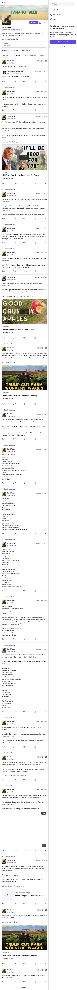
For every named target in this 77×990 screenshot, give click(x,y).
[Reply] (4, 81)
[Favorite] (25, 81)
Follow (33, 22)
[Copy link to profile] (40, 22)
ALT (44, 845)
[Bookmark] (35, 81)
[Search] (62, 4)
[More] (45, 81)
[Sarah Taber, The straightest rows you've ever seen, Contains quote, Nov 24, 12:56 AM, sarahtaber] (24, 71)
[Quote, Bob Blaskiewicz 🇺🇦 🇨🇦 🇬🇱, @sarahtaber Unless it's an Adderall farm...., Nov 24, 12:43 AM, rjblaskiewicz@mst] (24, 74)
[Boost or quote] (14, 81)
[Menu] (44, 22)
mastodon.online (15, 29)
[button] (24, 162)
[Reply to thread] (4, 110)
